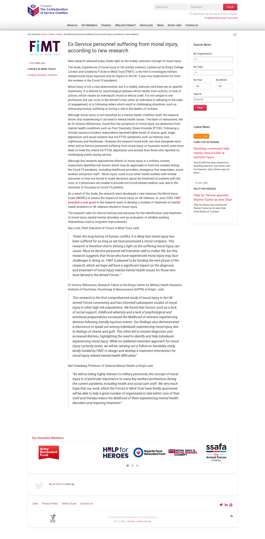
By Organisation (203, 53)
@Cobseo (57, 484)
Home (44, 34)
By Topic (198, 66)
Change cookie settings (139, 521)
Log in (230, 7)
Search (198, 94)
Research (42, 75)
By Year (198, 80)
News (52, 34)
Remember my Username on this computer (213, 13)
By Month (221, 80)
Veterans (52, 75)
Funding (32, 75)
